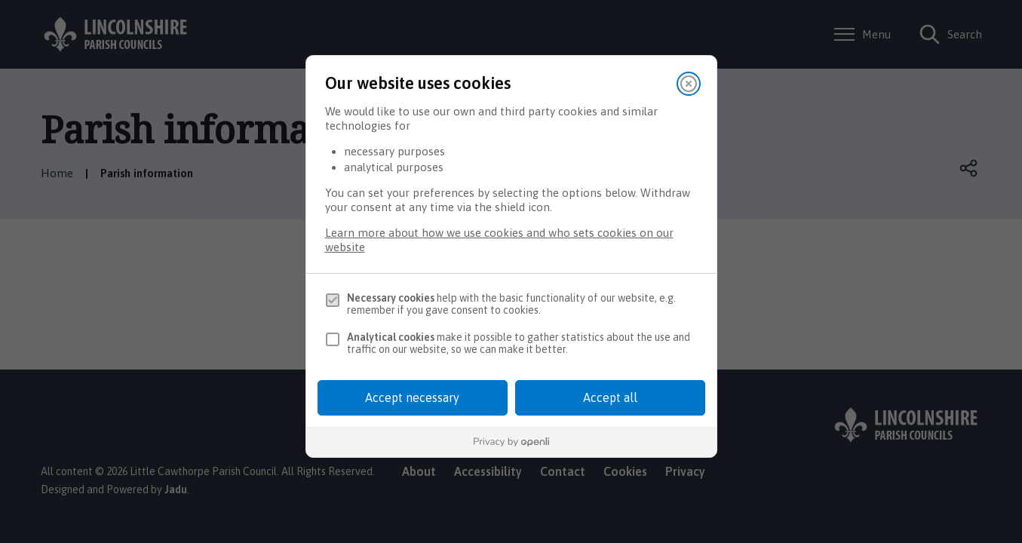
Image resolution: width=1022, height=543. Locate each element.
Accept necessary (412, 397)
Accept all (610, 397)
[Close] (689, 84)
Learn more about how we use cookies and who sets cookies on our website (499, 239)
